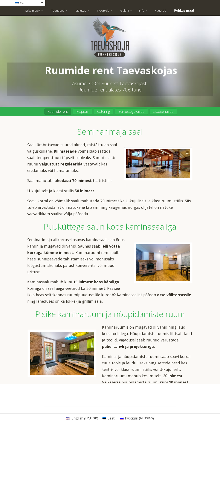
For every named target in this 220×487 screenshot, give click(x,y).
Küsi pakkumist (110, 421)
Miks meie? (32, 10)
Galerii (124, 10)
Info (141, 10)
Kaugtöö (160, 10)
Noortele (103, 10)
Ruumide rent (58, 111)
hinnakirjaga (97, 409)
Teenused (57, 10)
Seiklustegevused (131, 111)
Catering (103, 111)
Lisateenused (163, 111)
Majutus (80, 10)
